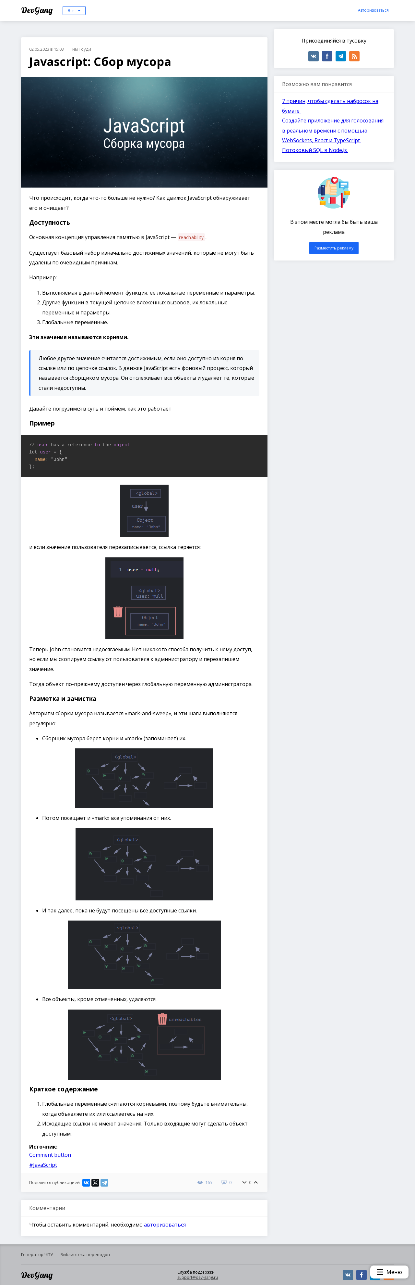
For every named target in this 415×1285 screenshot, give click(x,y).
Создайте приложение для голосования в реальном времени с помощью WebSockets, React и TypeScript (333, 130)
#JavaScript (43, 1164)
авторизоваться (165, 1224)
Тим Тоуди (80, 49)
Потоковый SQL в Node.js (315, 150)
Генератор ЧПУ (37, 1254)
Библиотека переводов (85, 1254)
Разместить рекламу (333, 248)
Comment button (50, 1154)
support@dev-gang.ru (197, 1277)
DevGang (37, 10)
